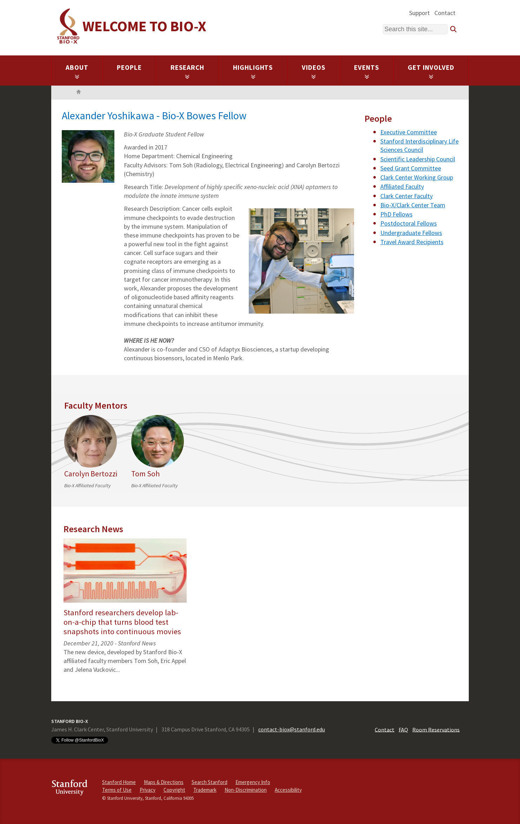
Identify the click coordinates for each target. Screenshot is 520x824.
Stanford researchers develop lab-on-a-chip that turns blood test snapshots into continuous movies (122, 622)
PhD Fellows (396, 214)
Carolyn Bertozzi (90, 473)
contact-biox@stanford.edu (291, 729)
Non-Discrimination (246, 789)
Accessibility (288, 789)
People (129, 67)
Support (419, 13)
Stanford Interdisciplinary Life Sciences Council (419, 145)
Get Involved (431, 71)
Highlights (253, 71)
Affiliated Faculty (402, 186)
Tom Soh (145, 473)
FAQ (403, 729)
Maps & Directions (164, 782)
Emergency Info (252, 782)
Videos (314, 71)
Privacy (147, 789)
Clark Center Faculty (406, 196)
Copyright (174, 789)
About (77, 71)
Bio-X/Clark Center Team (412, 205)
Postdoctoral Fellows (408, 223)
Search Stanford (209, 782)
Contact (444, 13)
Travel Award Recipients (412, 242)
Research (188, 71)
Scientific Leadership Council (417, 159)
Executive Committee (408, 132)
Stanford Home (119, 782)
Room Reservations (436, 729)
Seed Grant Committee (410, 168)
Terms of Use (117, 789)
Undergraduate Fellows (411, 233)
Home (78, 92)
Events (366, 71)
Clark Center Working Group (416, 177)
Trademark (204, 789)
